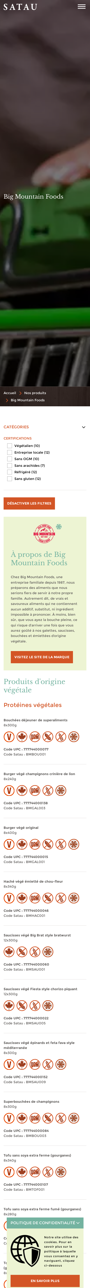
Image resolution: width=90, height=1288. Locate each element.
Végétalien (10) (27, 446)
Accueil (10, 393)
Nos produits (35, 393)
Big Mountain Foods (28, 400)
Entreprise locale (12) (32, 452)
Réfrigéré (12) (25, 472)
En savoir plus (45, 1281)
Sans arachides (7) (29, 465)
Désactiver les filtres (29, 503)
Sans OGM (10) (26, 459)
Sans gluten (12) (27, 479)
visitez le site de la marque (41, 657)
